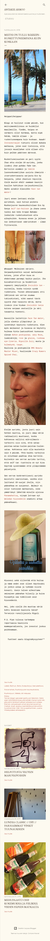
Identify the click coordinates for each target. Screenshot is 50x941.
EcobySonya (27, 686)
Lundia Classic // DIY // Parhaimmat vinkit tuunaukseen (20, 825)
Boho (19, 686)
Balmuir (13, 686)
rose (21, 338)
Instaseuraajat (12, 143)
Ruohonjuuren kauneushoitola (27, 690)
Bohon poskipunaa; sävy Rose (27, 335)
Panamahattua (11, 496)
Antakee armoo (14, 9)
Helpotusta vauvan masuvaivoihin (18, 773)
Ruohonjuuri (9, 693)
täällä (31, 169)
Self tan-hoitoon (20, 209)
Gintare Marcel (33, 933)
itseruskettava (37, 686)
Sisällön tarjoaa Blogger (25, 928)
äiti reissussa (26, 693)
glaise (31, 338)
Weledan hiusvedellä (15, 499)
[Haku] (44, 4)
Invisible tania (35, 305)
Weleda (17, 693)
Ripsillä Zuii (26, 341)
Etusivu (9, 19)
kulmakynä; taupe (13, 345)
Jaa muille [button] (8, 682)
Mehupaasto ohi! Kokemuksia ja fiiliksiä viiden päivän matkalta (21, 903)
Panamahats (9, 690)
